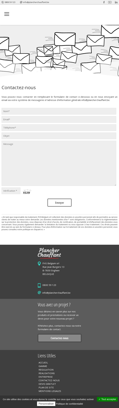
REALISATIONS (47, 373)
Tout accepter (107, 399)
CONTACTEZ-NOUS (49, 380)
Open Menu (6, 14)
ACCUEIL (43, 362)
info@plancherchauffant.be (36, 2)
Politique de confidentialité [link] (69, 403)
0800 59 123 (10, 2)
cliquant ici (38, 229)
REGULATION (46, 369)
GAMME (43, 366)
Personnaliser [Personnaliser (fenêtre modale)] (46, 403)
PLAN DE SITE (46, 387)
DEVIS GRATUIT (47, 383)
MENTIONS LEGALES (50, 391)
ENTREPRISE (46, 376)
